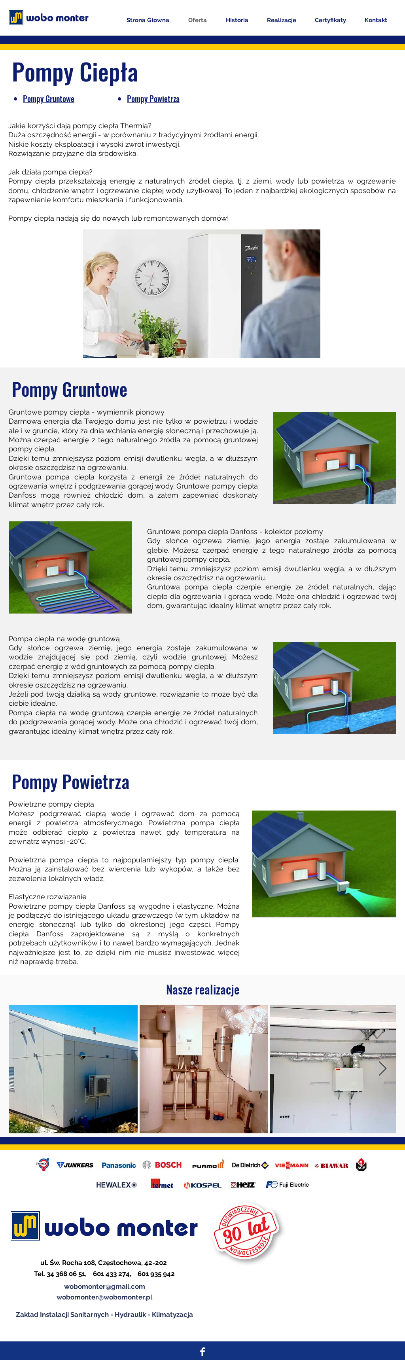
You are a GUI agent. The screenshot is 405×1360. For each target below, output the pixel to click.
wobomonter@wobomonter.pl (104, 1297)
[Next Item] (382, 1069)
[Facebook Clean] (202, 1351)
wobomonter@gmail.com (104, 1286)
